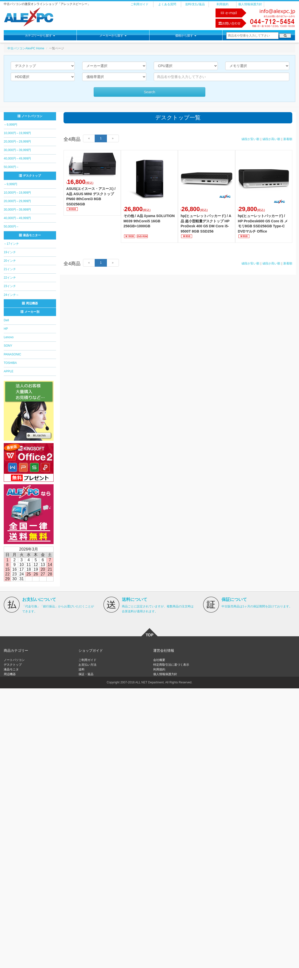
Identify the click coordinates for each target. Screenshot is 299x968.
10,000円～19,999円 (17, 133)
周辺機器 (30, 303)
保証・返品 (85, 674)
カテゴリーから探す (40, 35)
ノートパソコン (29, 116)
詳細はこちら (92, 182)
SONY (8, 345)
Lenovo (8, 337)
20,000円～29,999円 (17, 141)
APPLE (8, 371)
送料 (81, 669)
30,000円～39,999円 (17, 150)
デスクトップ (30, 175)
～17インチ (11, 243)
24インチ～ (11, 295)
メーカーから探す (113, 35)
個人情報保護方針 (250, 4)
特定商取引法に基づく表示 (171, 664)
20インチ (10, 260)
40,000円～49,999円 (17, 158)
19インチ (10, 252)
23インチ (10, 286)
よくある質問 (167, 4)
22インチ (10, 277)
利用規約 (222, 4)
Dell (6, 320)
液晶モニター (30, 235)
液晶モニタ (11, 669)
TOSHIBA (10, 363)
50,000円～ (11, 167)
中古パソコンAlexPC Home (25, 48)
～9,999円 (10, 124)
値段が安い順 (250, 139)
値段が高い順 (271, 139)
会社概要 (159, 660)
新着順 (287, 139)
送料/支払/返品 (195, 4)
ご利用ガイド (140, 4)
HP (6, 328)
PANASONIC (12, 354)
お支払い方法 (87, 664)
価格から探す (185, 35)
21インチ (10, 269)
